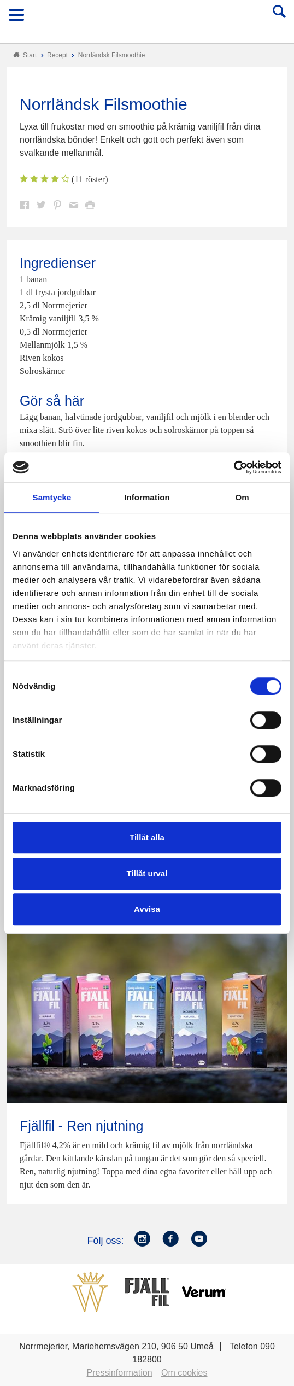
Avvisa (147, 909)
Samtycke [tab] (52, 497)
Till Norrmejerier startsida (147, 18)
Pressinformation (119, 1372)
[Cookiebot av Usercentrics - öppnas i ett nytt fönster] (233, 467)
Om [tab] (242, 497)
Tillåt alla (147, 837)
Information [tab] (147, 497)
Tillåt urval (147, 873)
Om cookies (184, 1372)
